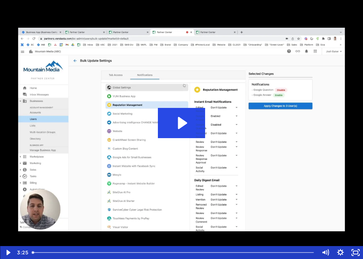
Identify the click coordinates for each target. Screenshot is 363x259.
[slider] (173, 252)
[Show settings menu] (340, 252)
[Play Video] (7, 252)
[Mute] (325, 252)
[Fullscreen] (355, 252)
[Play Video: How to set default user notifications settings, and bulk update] (181, 123)
